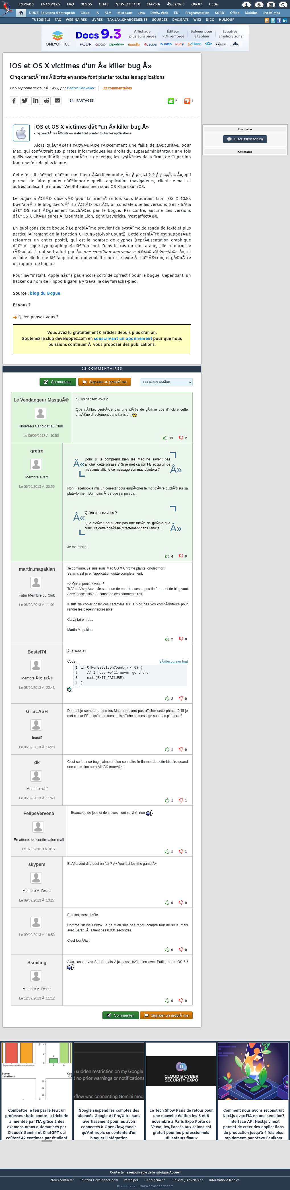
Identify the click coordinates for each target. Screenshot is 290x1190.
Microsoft (124, 13)
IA (97, 13)
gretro (37, 461)
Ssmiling (36, 973)
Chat (103, 4)
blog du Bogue (45, 297)
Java (141, 13)
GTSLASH (37, 722)
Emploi (153, 4)
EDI (177, 13)
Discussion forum (245, 139)
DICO (210, 20)
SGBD (219, 13)
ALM (108, 13)
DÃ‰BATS (180, 20)
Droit (197, 4)
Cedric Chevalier (80, 91)
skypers (37, 875)
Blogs (86, 4)
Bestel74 (37, 662)
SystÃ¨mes (271, 13)
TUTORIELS (41, 20)
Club (213, 4)
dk (37, 773)
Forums (26, 4)
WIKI (197, 20)
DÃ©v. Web (159, 13)
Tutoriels (50, 4)
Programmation (197, 13)
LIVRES (97, 20)
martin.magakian (37, 579)
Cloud (85, 13)
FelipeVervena (38, 824)
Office (234, 13)
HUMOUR (227, 20)
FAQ (70, 4)
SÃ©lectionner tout (173, 672)
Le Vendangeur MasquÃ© (41, 410)
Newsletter (127, 4)
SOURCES (160, 20)
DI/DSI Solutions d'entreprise (52, 13)
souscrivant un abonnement (123, 342)
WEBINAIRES (76, 20)
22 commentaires (117, 92)
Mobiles (251, 13)
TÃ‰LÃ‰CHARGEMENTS (127, 20)
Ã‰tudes (175, 4)
